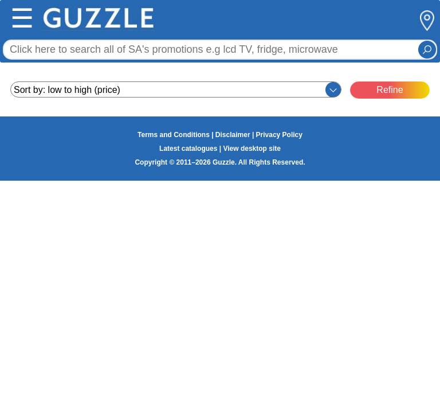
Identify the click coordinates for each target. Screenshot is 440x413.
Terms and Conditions (174, 135)
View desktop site (251, 149)
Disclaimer (232, 135)
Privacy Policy (279, 135)
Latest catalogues (188, 149)
